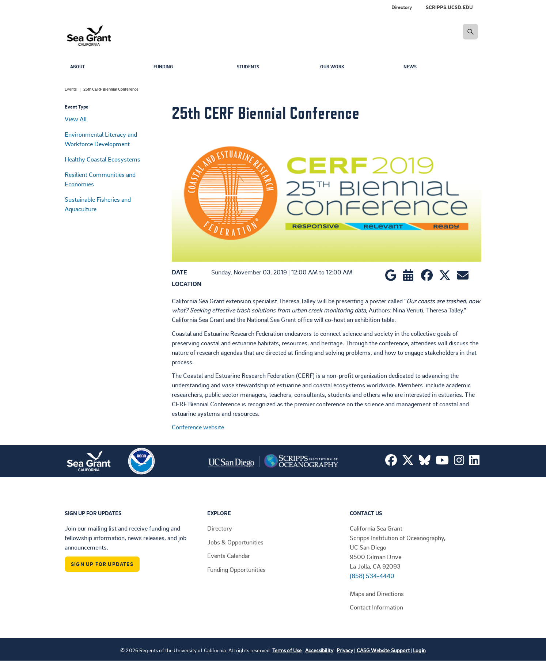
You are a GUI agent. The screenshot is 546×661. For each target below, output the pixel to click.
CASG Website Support (383, 650)
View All (76, 119)
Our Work (334, 67)
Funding (164, 67)
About (78, 67)
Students (249, 67)
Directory (401, 7)
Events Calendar (228, 555)
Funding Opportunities (236, 569)
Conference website (198, 427)
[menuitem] (450, 7)
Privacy (345, 650)
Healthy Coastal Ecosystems (102, 159)
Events (71, 89)
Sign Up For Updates (102, 564)
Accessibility (319, 650)
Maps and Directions (377, 593)
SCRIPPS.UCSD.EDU (449, 7)
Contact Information (376, 607)
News (410, 67)
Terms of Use (287, 650)
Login (419, 650)
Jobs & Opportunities (235, 542)
